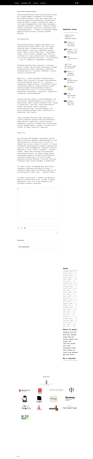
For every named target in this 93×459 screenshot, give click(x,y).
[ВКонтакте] (77, 3)
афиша (69, 337)
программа (69, 350)
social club (73, 332)
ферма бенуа (66, 354)
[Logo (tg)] (75, 3)
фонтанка (72, 354)
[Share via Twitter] (21, 228)
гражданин (71, 339)
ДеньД (64, 334)
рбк (74, 350)
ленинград (72, 343)
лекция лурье (66, 343)
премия (64, 350)
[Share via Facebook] (18, 228)
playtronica (66, 332)
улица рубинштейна (73, 352)
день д (76, 339)
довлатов (65, 341)
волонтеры (65, 339)
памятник (74, 347)
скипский (65, 352)
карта (69, 341)
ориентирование (67, 347)
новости (68, 345)
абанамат (65, 337)
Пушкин (68, 334)
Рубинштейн (73, 334)
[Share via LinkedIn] (24, 228)
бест (73, 337)
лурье (64, 345)
